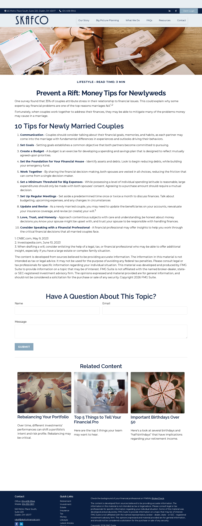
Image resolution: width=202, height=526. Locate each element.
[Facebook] (175, 2)
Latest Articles (67, 515)
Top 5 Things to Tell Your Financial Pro (97, 411)
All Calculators (66, 521)
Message (21, 313)
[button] (84, 12)
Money (63, 508)
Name (19, 295)
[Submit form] (24, 338)
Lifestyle (64, 512)
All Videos (64, 518)
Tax (61, 505)
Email (106, 295)
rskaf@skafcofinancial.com (27, 511)
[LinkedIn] (169, 2)
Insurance (64, 502)
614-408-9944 (67, 3)
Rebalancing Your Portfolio (43, 408)
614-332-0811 (28, 496)
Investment (65, 496)
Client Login (189, 3)
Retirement (65, 493)
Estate (63, 499)
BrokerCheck (158, 490)
